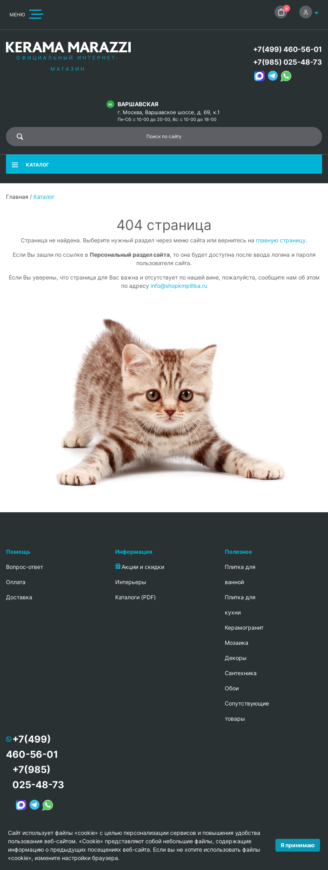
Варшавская (138, 104)
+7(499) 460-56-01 (287, 49)
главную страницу (281, 240)
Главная (17, 196)
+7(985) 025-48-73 (287, 62)
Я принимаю (298, 845)
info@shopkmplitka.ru (179, 285)
